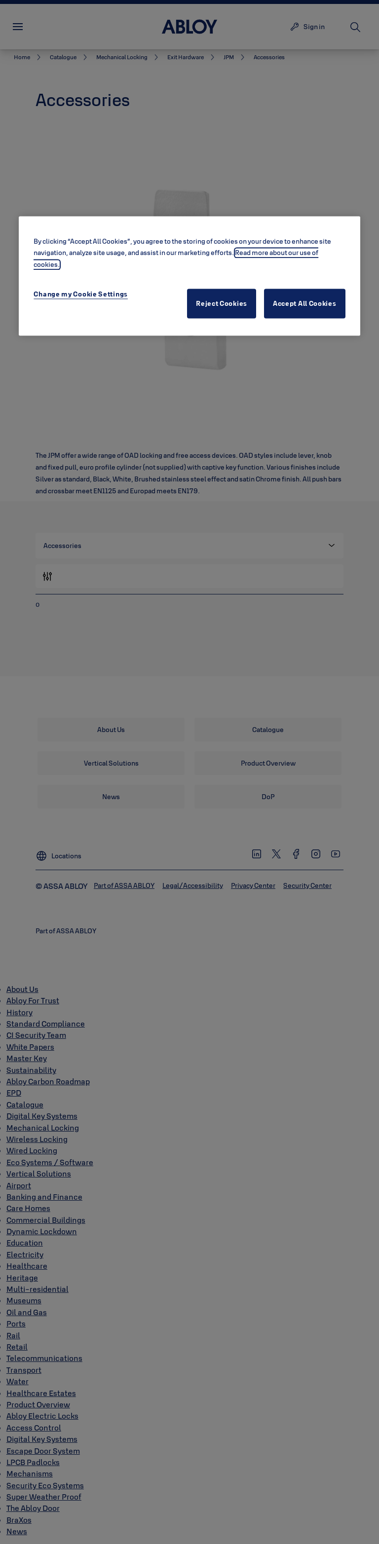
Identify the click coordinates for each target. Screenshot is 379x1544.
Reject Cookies (221, 303)
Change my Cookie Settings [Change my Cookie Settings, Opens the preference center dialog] (81, 294)
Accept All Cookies (305, 303)
